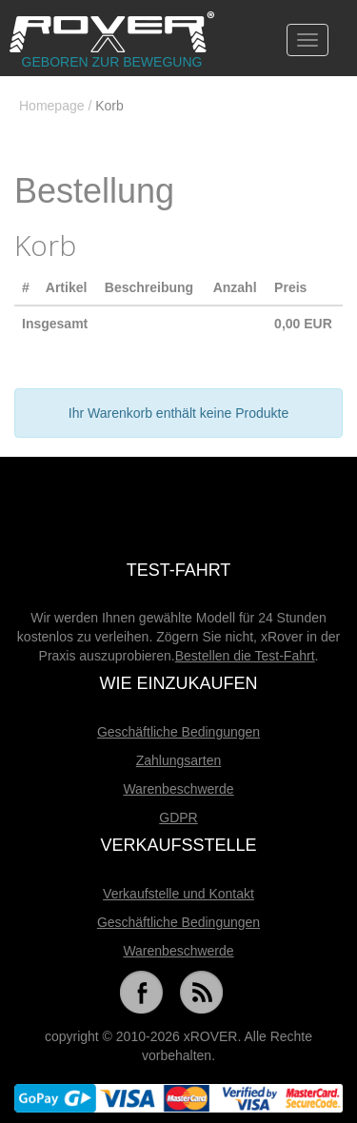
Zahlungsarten (179, 760)
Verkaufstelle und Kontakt (178, 893)
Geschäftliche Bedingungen (178, 731)
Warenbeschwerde (178, 789)
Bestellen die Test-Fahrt (245, 655)
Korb (109, 105)
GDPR (178, 817)
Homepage (52, 105)
